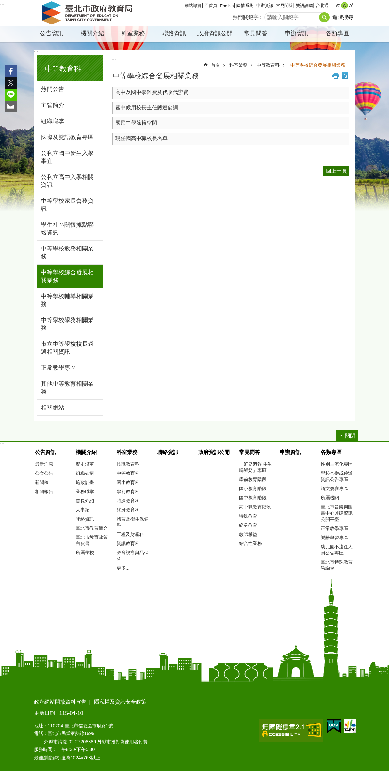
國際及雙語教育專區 (67, 137)
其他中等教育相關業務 (67, 387)
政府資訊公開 (215, 33)
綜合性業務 (250, 543)
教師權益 (248, 534)
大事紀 (82, 509)
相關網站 (52, 407)
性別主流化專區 (337, 464)
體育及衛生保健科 (133, 522)
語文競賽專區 (334, 488)
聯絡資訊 (174, 33)
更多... (123, 567)
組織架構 (85, 473)
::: (2, 3)
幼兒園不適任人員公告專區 (337, 549)
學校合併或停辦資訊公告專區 (337, 476)
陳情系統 (244, 5)
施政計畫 (85, 482)
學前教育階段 (253, 479)
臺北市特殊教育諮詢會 (337, 565)
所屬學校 (85, 552)
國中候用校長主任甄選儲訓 (146, 107)
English (227, 5)
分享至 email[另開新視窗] (11, 106)
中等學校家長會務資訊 (67, 205)
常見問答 (284, 5)
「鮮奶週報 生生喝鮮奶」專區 (255, 467)
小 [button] (337, 5)
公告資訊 (51, 33)
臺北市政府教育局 (88, 13)
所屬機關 (330, 497)
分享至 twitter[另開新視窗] (11, 83)
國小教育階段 (253, 488)
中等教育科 (63, 69)
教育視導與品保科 (133, 555)
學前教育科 (128, 491)
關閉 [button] (350, 436)
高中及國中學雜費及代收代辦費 (151, 92)
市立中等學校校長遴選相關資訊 (67, 348)
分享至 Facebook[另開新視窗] (11, 71)
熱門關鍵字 (246, 17)
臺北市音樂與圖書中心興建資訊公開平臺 (337, 513)
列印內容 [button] (336, 76)
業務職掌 (85, 491)
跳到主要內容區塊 (3, 3)
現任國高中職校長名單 (141, 138)
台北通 (322, 5)
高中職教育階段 (255, 506)
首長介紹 (85, 500)
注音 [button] (345, 76)
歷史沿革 (85, 464)
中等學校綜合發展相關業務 (67, 276)
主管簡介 (52, 105)
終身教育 (248, 525)
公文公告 (44, 473)
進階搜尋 (342, 17)
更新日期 (44, 713)
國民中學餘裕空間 (136, 123)
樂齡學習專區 (334, 537)
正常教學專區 (58, 367)
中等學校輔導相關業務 (67, 300)
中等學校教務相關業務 (67, 252)
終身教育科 (128, 509)
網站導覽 (193, 5)
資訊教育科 (128, 543)
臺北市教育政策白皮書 (92, 540)
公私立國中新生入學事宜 (67, 157)
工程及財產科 (130, 534)
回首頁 (210, 5)
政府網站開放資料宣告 (60, 702)
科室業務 (133, 33)
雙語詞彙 (304, 5)
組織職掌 (52, 121)
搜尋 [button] (324, 17)
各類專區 (337, 33)
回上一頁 (336, 171)
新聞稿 (42, 482)
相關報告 (44, 491)
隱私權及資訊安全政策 (120, 702)
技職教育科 (128, 464)
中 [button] (344, 5)
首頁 (215, 65)
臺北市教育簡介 (92, 528)
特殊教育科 (128, 500)
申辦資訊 (264, 5)
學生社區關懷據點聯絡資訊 (67, 228)
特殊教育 (248, 516)
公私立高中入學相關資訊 (67, 181)
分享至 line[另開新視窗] (11, 95)
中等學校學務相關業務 (67, 324)
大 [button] (351, 5)
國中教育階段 (253, 497)
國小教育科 (128, 482)
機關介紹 (92, 33)
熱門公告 (52, 89)
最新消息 (44, 464)
